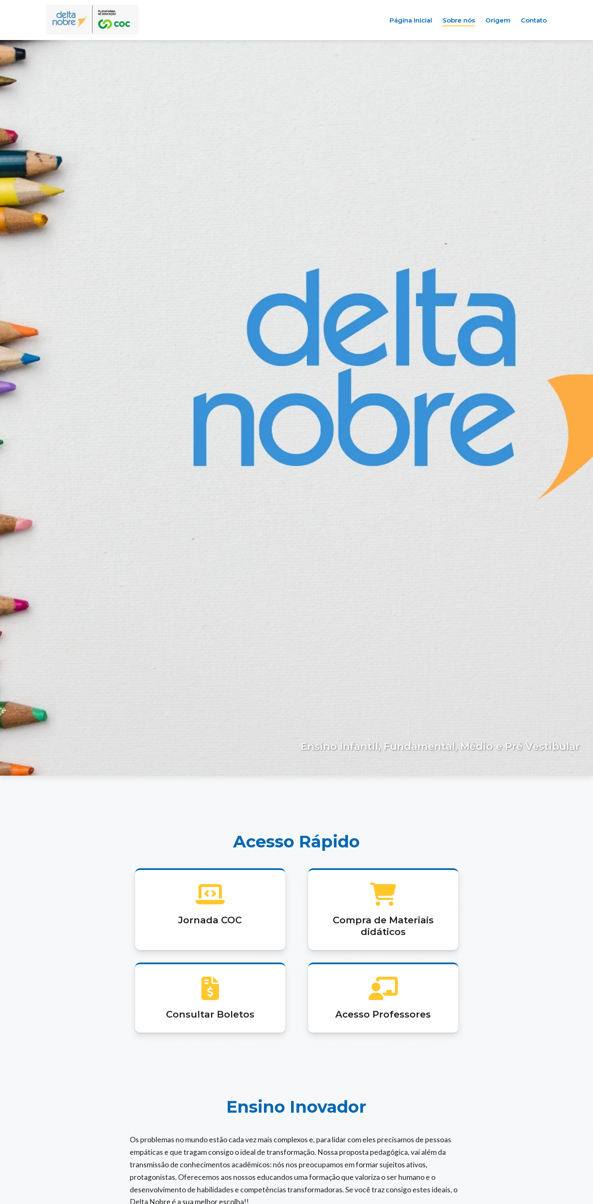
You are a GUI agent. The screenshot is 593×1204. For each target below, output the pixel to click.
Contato (534, 20)
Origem (497, 20)
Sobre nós (458, 20)
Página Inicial (410, 20)
